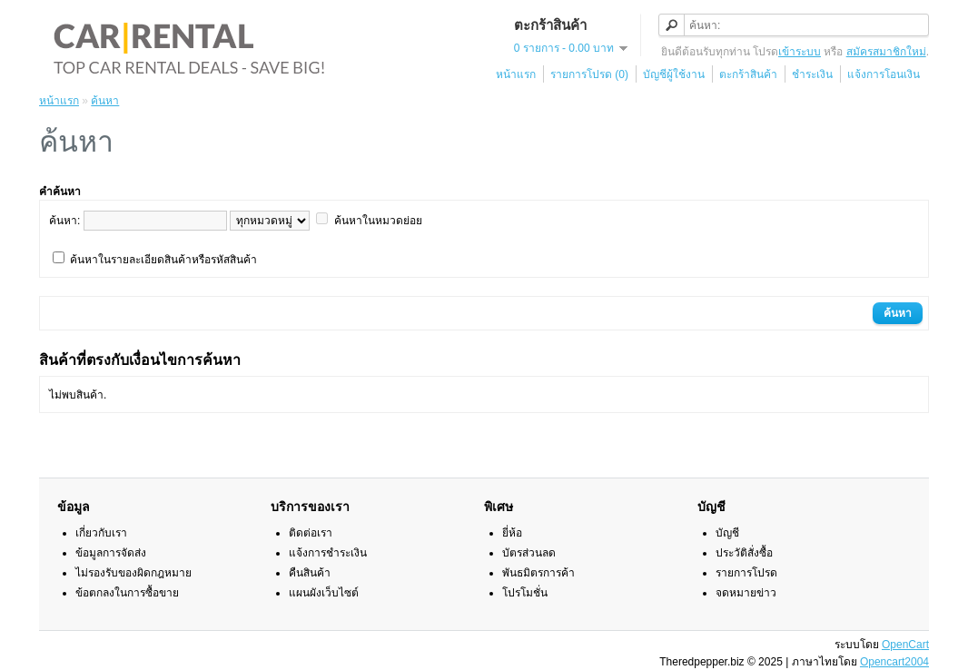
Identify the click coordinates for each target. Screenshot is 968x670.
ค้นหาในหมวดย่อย (378, 220)
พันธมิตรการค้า (538, 573)
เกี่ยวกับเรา (101, 533)
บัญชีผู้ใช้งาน (674, 74)
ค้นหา (105, 100)
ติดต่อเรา (310, 533)
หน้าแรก (516, 74)
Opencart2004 (894, 661)
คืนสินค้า (310, 573)
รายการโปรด (746, 573)
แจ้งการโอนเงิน (883, 74)
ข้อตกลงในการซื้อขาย (127, 592)
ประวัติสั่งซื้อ (744, 553)
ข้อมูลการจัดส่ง (110, 553)
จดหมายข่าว (746, 592)
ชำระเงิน (812, 74)
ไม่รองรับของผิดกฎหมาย (133, 573)
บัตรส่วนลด (529, 553)
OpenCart (905, 644)
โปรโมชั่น (525, 592)
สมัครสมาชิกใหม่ (886, 51)
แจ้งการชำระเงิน (328, 553)
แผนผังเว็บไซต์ (324, 592)
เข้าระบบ (799, 51)
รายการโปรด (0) (589, 74)
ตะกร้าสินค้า (748, 74)
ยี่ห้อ (512, 533)
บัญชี (727, 533)
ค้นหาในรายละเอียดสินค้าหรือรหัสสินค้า (163, 259)
